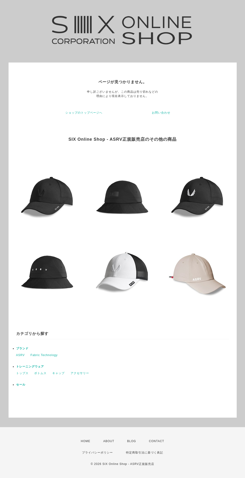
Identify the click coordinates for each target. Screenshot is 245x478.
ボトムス (40, 373)
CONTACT (156, 441)
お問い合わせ (161, 112)
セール (20, 384)
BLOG (131, 441)
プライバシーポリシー (97, 452)
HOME (85, 441)
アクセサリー (80, 373)
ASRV (20, 355)
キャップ (58, 373)
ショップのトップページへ (83, 112)
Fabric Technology (44, 355)
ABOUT (108, 441)
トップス (22, 373)
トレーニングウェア (30, 366)
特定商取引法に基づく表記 (144, 452)
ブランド (22, 348)
